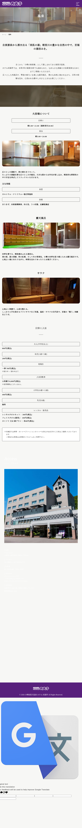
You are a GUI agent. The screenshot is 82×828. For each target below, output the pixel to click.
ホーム (4, 34)
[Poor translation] (5, 792)
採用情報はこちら (10, 591)
